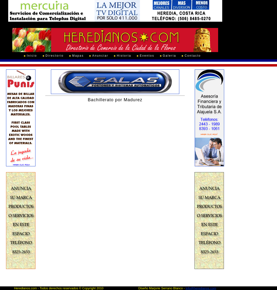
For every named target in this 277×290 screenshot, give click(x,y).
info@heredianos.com (201, 288)
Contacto (193, 55)
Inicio (32, 55)
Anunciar (100, 55)
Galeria (169, 55)
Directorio (55, 55)
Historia (124, 55)
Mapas (78, 55)
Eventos (147, 55)
